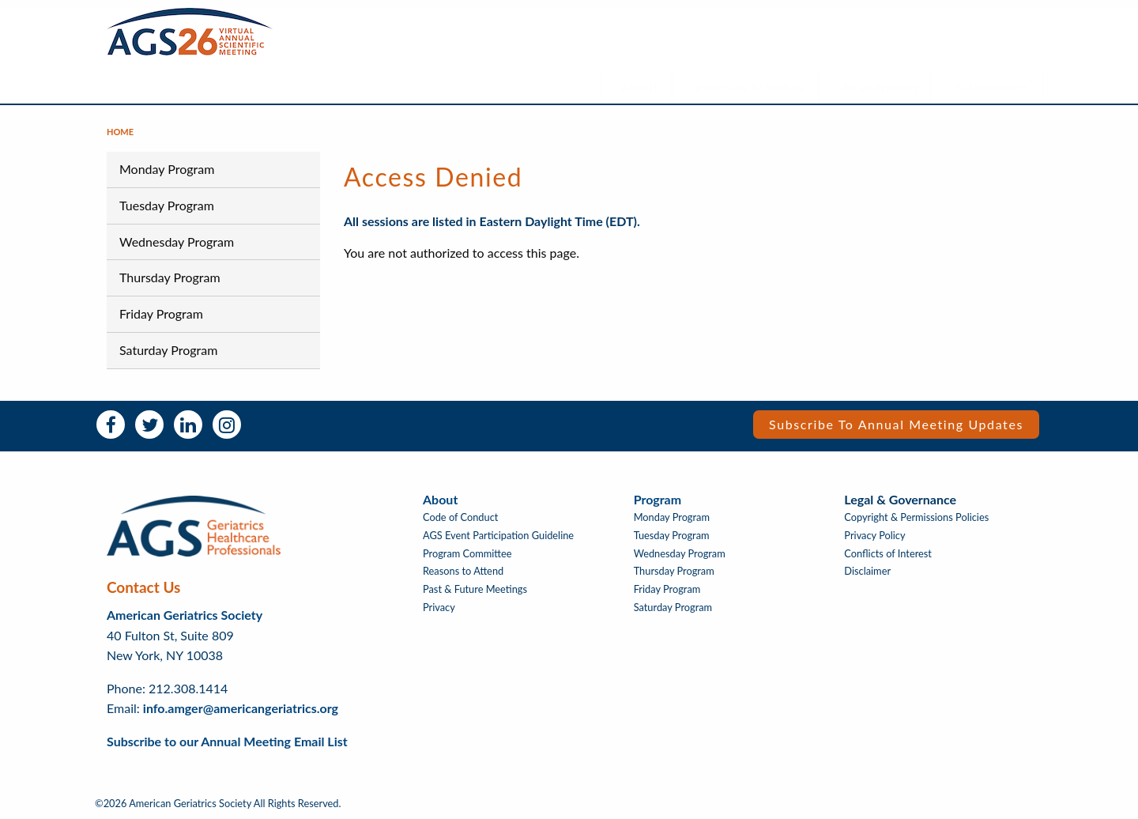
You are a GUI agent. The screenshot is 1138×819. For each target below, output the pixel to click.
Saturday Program (168, 349)
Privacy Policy (874, 535)
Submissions (992, 86)
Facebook (110, 424)
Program (657, 499)
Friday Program (161, 313)
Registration (881, 86)
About (640, 86)
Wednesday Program (176, 241)
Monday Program (166, 168)
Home (120, 131)
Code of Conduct (460, 517)
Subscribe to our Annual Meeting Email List (227, 741)
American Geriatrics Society (184, 614)
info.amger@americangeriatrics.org (240, 707)
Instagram (227, 424)
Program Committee (467, 554)
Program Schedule (751, 86)
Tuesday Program (166, 205)
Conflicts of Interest (888, 554)
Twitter (149, 424)
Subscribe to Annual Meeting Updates (896, 424)
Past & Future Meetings (475, 589)
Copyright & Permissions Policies (916, 517)
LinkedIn (188, 424)
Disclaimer (867, 571)
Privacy (439, 607)
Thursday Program (169, 277)
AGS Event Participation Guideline (498, 535)
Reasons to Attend (463, 571)
